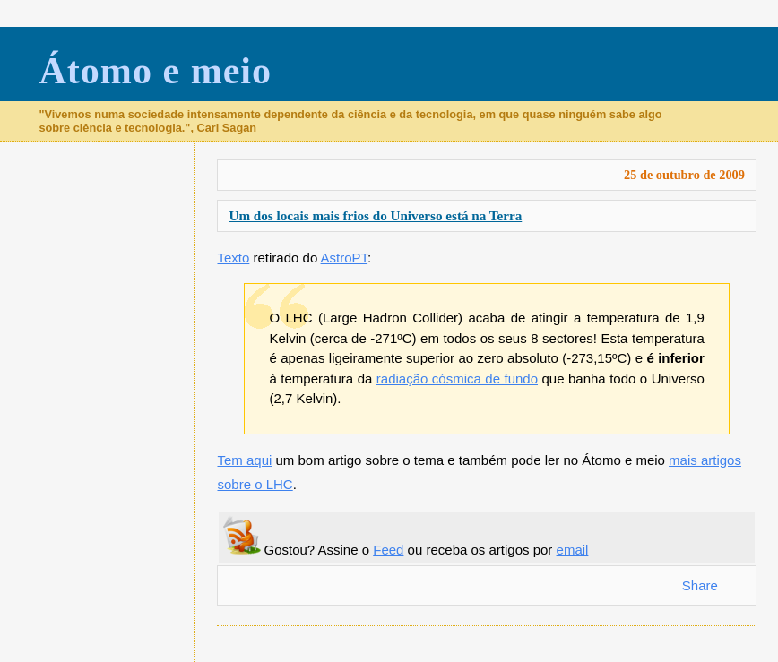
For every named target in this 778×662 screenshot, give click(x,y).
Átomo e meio (155, 70)
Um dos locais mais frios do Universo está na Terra (375, 215)
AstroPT (344, 257)
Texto (233, 257)
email (573, 549)
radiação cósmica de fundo (457, 378)
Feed (388, 549)
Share (700, 585)
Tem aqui (244, 460)
